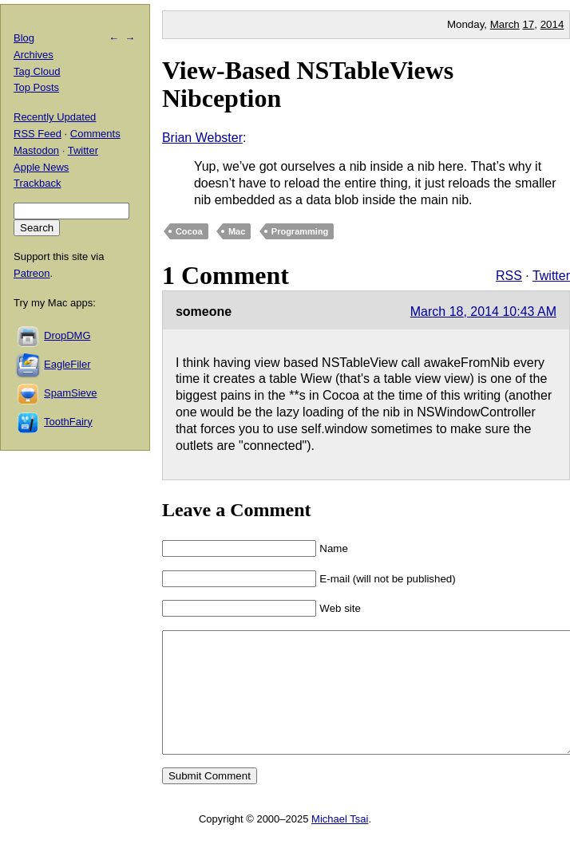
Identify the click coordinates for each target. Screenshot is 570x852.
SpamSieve (70, 393)
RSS (509, 275)
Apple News (41, 167)
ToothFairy (68, 422)
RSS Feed (37, 134)
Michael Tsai (339, 843)
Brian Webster (202, 137)
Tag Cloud (37, 71)
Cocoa (189, 231)
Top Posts (36, 87)
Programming (300, 231)
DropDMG (67, 335)
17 (528, 24)
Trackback (37, 183)
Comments (95, 134)
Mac (236, 231)
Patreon (32, 273)
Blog (24, 38)
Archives (33, 55)
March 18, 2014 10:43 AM (483, 311)
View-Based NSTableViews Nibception (307, 84)
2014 (552, 24)
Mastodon (36, 150)
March (505, 24)
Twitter (551, 275)
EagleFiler (67, 364)
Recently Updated (55, 117)
